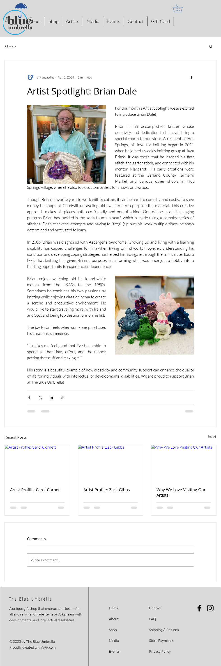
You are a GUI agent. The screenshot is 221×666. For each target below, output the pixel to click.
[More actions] (191, 77)
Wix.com (49, 647)
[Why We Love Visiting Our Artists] (183, 463)
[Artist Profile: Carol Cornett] (37, 463)
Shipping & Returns (164, 629)
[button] (182, 8)
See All (212, 436)
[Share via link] (62, 397)
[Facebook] (199, 608)
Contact (155, 608)
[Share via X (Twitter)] (40, 397)
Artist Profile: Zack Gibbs (106, 489)
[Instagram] (210, 608)
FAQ (152, 619)
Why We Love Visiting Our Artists (181, 492)
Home (113, 608)
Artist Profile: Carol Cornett (35, 489)
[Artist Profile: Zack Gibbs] (110, 463)
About (114, 619)
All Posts (10, 46)
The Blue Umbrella (30, 599)
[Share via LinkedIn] (51, 397)
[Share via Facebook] (29, 397)
